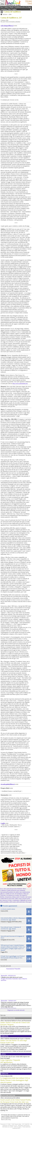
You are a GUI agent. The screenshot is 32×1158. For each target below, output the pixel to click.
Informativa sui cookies (7, 1126)
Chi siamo (28, 1)
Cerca (30, 3)
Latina (3, 1054)
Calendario (3, 9)
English (14, 9)
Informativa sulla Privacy (24, 1125)
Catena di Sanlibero (12, 12)
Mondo (11, 7)
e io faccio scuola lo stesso (8, 909)
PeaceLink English (8, 1018)
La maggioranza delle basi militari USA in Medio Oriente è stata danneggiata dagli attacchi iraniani (15, 1080)
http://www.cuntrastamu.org (20, 383)
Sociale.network (6, 966)
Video (9, 9)
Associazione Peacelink (13, 968)
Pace (1, 7)
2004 (10, 14)
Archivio (5, 14)
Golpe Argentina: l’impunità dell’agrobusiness (10, 1061)
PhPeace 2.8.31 (13, 1125)
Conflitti (4, 1036)
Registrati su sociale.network (16, 1010)
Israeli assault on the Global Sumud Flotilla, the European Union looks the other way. (15, 1101)
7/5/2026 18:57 (12, 1000)
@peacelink (4, 975)
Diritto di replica (17, 1126)
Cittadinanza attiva (19, 7)
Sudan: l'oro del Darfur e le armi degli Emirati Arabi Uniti (13, 1041)
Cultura (6, 7)
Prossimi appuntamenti (9, 906)
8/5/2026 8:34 (12, 975)
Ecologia (28, 7)
